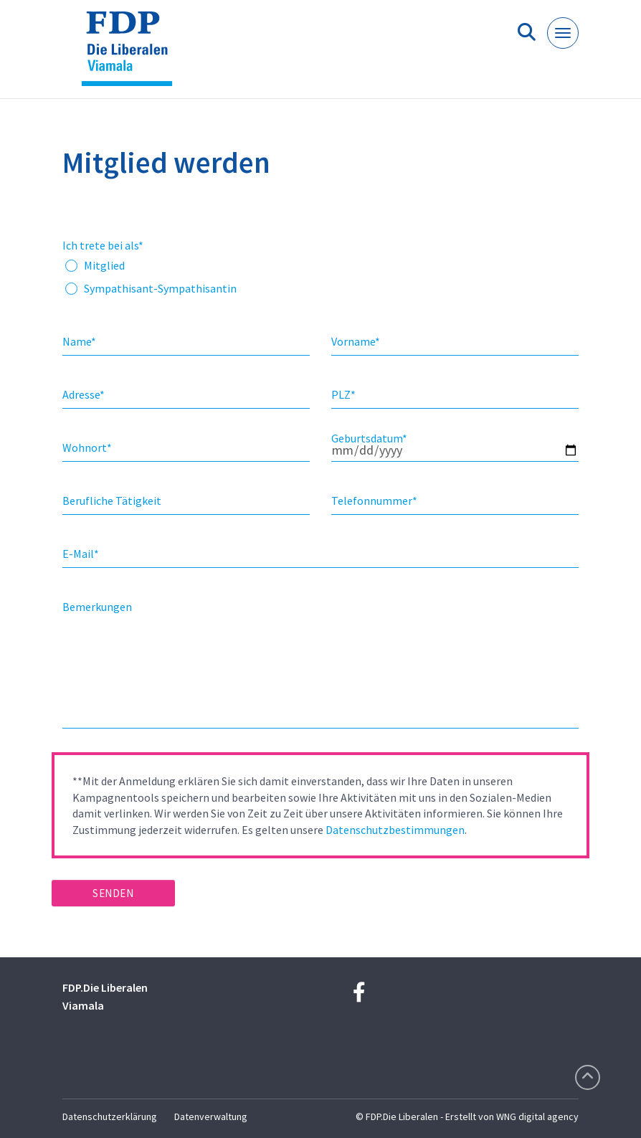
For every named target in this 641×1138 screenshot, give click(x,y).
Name (79, 341)
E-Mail (80, 553)
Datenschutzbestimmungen (395, 829)
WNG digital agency (537, 1116)
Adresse (83, 394)
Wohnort (87, 447)
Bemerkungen (97, 606)
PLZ (343, 394)
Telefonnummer (374, 500)
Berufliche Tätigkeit (111, 500)
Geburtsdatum (369, 438)
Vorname (355, 341)
